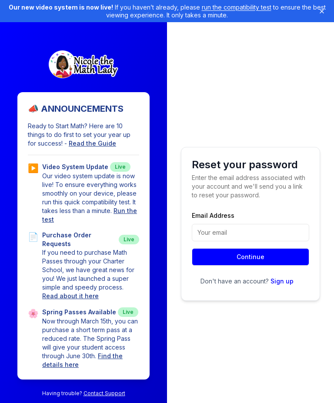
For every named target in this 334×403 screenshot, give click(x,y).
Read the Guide (92, 143)
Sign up (282, 281)
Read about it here (70, 296)
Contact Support (104, 393)
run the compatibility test (236, 7)
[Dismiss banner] (322, 11)
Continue (250, 256)
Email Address (213, 215)
